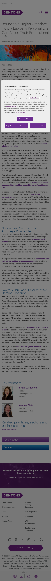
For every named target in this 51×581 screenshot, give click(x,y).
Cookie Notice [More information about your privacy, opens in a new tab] (20, 112)
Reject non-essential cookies (16, 126)
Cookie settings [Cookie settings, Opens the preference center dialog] (24, 119)
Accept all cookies (37, 126)
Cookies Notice (34, 98)
